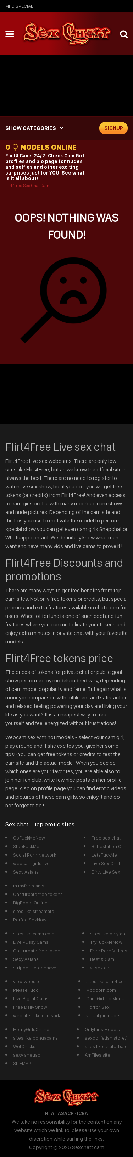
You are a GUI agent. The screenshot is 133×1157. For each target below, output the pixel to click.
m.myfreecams (28, 885)
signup (113, 128)
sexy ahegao (26, 1055)
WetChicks (24, 1046)
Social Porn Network (34, 855)
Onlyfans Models (102, 1029)
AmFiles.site (97, 1055)
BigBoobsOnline (30, 903)
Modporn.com (101, 990)
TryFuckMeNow (106, 942)
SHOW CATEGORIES (30, 128)
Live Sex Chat (106, 863)
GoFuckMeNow (29, 838)
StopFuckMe (26, 846)
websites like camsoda (37, 1015)
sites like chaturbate (106, 1046)
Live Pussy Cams (31, 942)
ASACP (65, 1113)
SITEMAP (22, 1063)
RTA (49, 1113)
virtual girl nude (102, 1015)
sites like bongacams (35, 1038)
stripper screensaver (35, 967)
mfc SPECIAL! (19, 6)
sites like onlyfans (109, 933)
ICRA (82, 1113)
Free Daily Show (30, 1007)
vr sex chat (101, 967)
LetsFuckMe (104, 855)
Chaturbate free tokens (38, 894)
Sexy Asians (26, 872)
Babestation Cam (110, 846)
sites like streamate (33, 911)
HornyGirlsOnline (31, 1029)
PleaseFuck (25, 990)
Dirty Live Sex (106, 872)
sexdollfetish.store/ (106, 1038)
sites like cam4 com (107, 981)
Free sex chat (106, 838)
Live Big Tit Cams (31, 998)
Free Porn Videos (108, 950)
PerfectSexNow (29, 920)
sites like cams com (33, 933)
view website (27, 981)
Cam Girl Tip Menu (105, 998)
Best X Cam (102, 959)
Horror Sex (98, 1007)
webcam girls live (31, 863)
